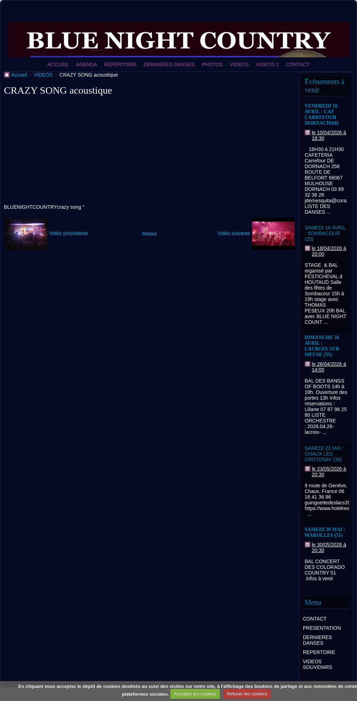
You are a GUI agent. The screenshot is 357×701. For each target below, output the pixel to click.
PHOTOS (212, 64)
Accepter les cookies (195, 693)
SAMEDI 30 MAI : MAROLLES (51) (325, 532)
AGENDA (86, 64)
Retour (149, 234)
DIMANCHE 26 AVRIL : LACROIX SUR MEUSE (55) (322, 346)
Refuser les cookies (247, 693)
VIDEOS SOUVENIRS (317, 664)
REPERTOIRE (120, 64)
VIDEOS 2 (267, 64)
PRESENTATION (322, 628)
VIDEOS (239, 64)
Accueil (19, 75)
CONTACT (298, 64)
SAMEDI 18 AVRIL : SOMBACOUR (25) (325, 233)
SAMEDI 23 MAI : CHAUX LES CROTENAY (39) (324, 453)
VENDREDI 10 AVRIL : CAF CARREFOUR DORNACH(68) (322, 114)
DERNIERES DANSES (169, 64)
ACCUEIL (58, 64)
